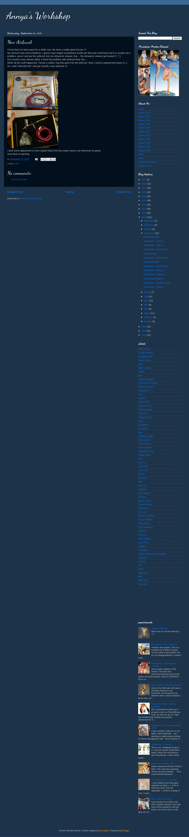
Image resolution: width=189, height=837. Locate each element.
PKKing (141, 497)
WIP (140, 576)
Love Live (142, 470)
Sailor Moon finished (153, 279)
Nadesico (142, 489)
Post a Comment (19, 179)
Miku (140, 482)
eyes (140, 432)
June (146, 300)
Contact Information (147, 162)
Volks (140, 569)
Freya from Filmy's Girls (162, 763)
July (146, 296)
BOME (141, 371)
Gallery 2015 (144, 124)
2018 (144, 184)
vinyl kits (142, 561)
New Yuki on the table (161, 799)
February (148, 317)
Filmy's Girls (144, 440)
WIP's (141, 154)
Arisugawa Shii (145, 356)
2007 (144, 335)
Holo (140, 459)
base (140, 364)
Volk (140, 565)
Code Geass (144, 402)
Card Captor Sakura (147, 383)
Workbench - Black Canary (164, 644)
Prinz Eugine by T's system (164, 780)
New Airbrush (150, 253)
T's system (143, 550)
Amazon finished (159, 628)
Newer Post (15, 192)
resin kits (142, 512)
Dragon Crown (145, 417)
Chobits (141, 398)
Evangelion (143, 425)
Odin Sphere (144, 493)
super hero (143, 542)
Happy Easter (144, 455)
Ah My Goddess (145, 352)
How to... (142, 462)
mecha (141, 474)
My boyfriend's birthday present (166, 685)
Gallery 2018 (144, 112)
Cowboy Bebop (145, 409)
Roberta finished (151, 262)
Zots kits (142, 584)
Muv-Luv (142, 485)
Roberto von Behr (146, 516)
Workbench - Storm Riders (156, 249)
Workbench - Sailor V (154, 241)
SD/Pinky (142, 531)
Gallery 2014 (144, 128)
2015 (144, 196)
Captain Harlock (145, 379)
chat (17, 163)
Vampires (142, 557)
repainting (143, 508)
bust (140, 375)
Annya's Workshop (38, 15)
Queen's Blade (145, 504)
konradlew (104, 830)
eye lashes (143, 428)
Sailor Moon (144, 523)
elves (140, 421)
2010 (144, 217)
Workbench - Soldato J (162, 744)
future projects (145, 447)
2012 (144, 209)
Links (140, 158)
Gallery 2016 (144, 120)
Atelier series (144, 360)
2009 (144, 326)
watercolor (143, 573)
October (148, 229)
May (146, 305)
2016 (144, 192)
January (148, 321)
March (147, 313)
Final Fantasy (144, 443)
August (147, 292)
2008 (144, 331)
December (149, 221)
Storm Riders (144, 538)
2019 (144, 179)
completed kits (145, 406)
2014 (144, 200)
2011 (144, 213)
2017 (144, 188)
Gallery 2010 (144, 143)
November (149, 225)
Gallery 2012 (144, 135)
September (149, 233)
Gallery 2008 (144, 150)
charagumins (144, 390)
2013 (144, 204)
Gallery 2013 (144, 131)
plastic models (145, 501)
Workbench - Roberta (154, 274)
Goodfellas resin (146, 451)
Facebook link (144, 166)
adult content (144, 349)
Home (70, 192)
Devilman (142, 413)
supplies (142, 546)
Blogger (125, 830)
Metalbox (142, 478)
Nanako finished (151, 237)
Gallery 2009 (144, 147)
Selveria (142, 535)
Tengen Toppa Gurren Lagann (152, 554)
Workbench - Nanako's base (157, 283)
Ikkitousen (143, 466)
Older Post (124, 192)
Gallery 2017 (144, 116)
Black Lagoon (144, 368)
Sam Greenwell (145, 527)
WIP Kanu (143, 580)
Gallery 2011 (144, 139)
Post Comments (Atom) (31, 198)
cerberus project (146, 387)
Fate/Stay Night (145, 436)
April (146, 309)
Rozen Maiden (145, 519)
